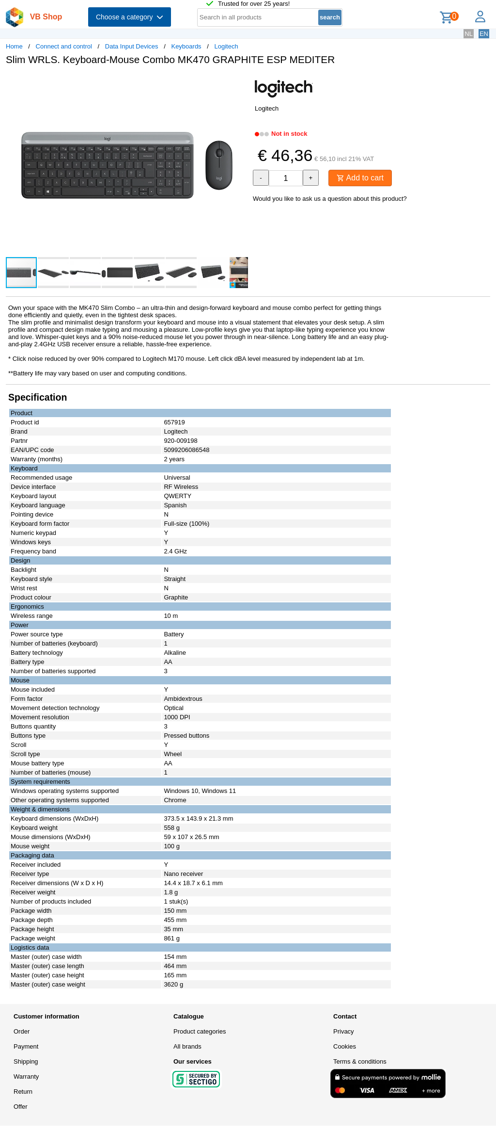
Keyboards (186, 46)
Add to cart (360, 178)
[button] (239, 83)
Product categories (199, 1031)
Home (14, 46)
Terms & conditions (360, 1061)
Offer (21, 1106)
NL (469, 33)
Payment (26, 1046)
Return (23, 1091)
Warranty (26, 1076)
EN (484, 33)
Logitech (226, 46)
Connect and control (64, 46)
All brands (187, 1046)
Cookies (344, 1046)
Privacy (343, 1031)
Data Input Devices (131, 46)
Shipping (26, 1061)
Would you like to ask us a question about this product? (330, 198)
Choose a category (129, 17)
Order (22, 1031)
